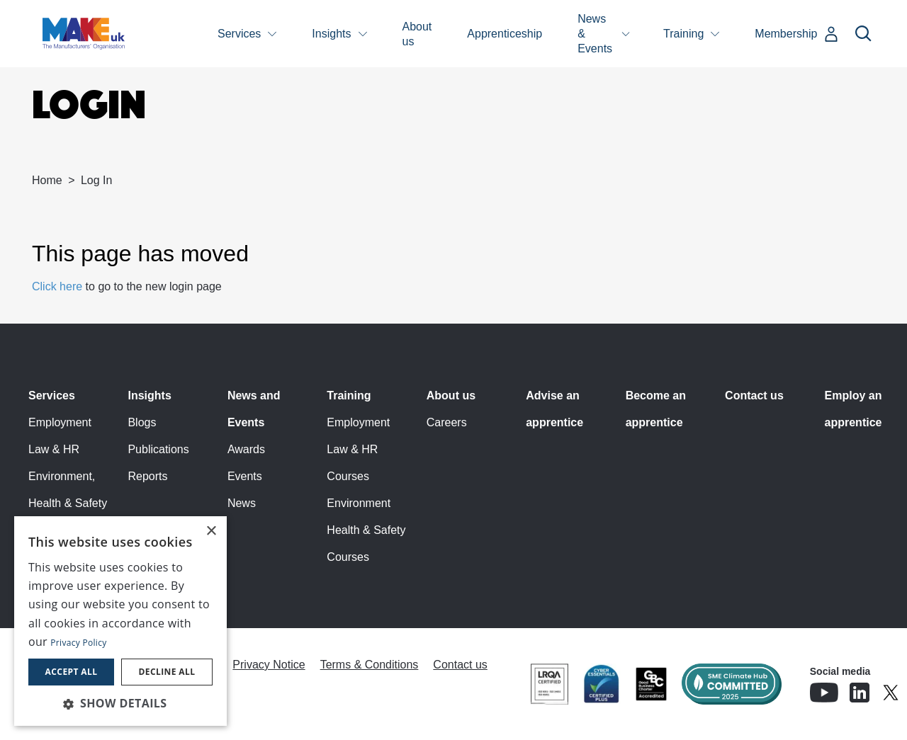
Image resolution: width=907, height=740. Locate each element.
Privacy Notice (268, 665)
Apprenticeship (504, 34)
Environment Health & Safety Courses (366, 530)
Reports (147, 476)
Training (683, 34)
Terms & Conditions (369, 665)
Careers (447, 422)
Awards (246, 449)
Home (47, 180)
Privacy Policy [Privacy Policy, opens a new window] (78, 643)
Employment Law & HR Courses (358, 449)
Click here (57, 286)
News (241, 503)
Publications (158, 449)
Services (239, 34)
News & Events (595, 34)
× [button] (210, 531)
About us (417, 34)
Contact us (754, 395)
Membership (786, 34)
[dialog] (120, 621)
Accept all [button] (71, 672)
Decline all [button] (167, 672)
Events (244, 476)
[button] (120, 703)
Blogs (142, 422)
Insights (331, 34)
